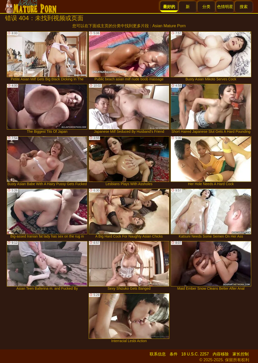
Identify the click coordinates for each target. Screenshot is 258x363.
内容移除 (221, 354)
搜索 (244, 7)
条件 (174, 354)
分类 (206, 7)
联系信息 (158, 354)
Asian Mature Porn (169, 26)
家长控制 (241, 354)
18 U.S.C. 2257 (195, 354)
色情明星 (225, 7)
